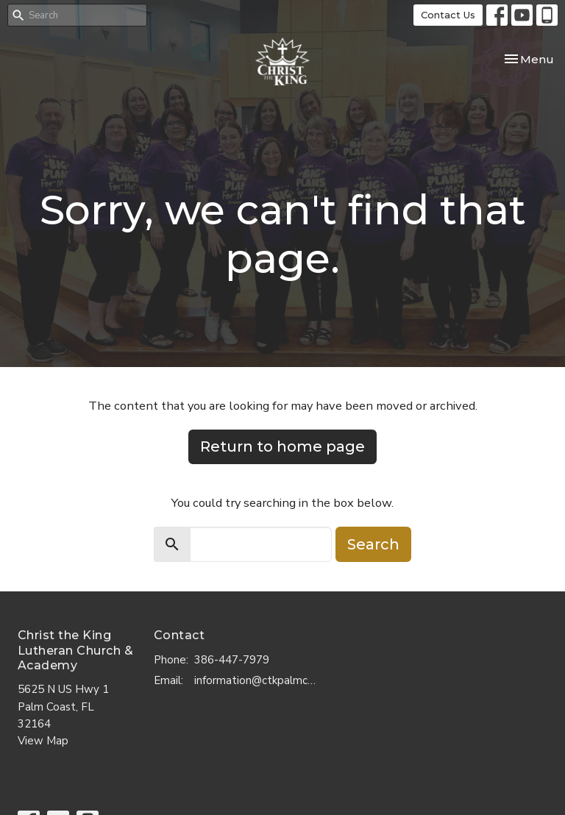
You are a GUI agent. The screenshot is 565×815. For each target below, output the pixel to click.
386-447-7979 (231, 659)
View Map (43, 740)
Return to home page (282, 446)
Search (373, 544)
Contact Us (448, 15)
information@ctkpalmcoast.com (257, 680)
